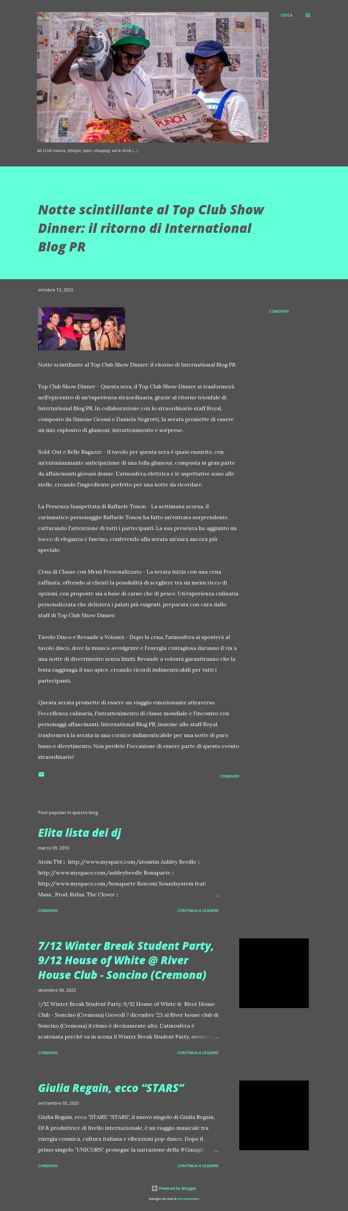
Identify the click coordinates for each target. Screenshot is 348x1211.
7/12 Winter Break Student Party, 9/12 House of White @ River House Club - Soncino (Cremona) (126, 960)
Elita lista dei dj (79, 832)
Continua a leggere (198, 910)
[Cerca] (287, 15)
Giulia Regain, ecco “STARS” (111, 1087)
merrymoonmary (188, 1199)
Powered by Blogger (174, 1188)
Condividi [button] (279, 311)
